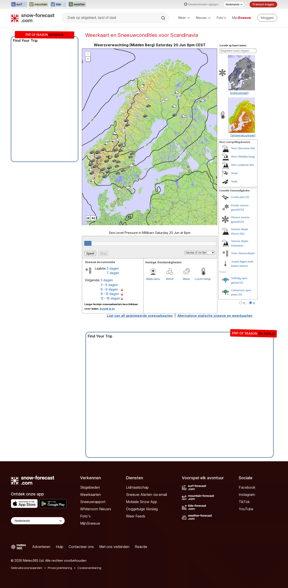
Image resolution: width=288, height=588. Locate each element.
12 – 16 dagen (110, 298)
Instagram (247, 494)
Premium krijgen (263, 4)
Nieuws (203, 18)
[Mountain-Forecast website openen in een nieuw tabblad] (38, 4)
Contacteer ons (81, 546)
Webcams (153, 279)
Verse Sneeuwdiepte (243, 253)
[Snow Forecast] (32, 17)
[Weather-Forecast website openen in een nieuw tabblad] (77, 4)
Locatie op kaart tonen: (233, 45)
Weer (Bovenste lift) (243, 148)
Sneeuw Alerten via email (146, 494)
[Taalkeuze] (234, 4)
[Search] (163, 18)
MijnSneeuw (90, 523)
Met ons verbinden (114, 546)
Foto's (221, 18)
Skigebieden (90, 487)
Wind (169, 279)
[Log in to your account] (267, 18)
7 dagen (113, 273)
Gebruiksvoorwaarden (26, 568)
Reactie (141, 546)
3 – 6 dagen (109, 285)
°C (244, 303)
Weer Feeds (135, 516)
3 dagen (113, 268)
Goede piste (238, 197)
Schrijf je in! (107, 308)
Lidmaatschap (137, 487)
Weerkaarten (90, 494)
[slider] (87, 243)
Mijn (241, 18)
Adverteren (41, 546)
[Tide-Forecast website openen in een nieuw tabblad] (58, 4)
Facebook (247, 487)
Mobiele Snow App (141, 501)
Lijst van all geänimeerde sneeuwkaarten (140, 315)
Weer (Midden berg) (243, 156)
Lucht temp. (203, 279)
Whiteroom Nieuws (95, 509)
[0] (247, 197)
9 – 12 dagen (110, 294)
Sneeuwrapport (92, 501)
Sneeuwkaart (239, 93)
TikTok (244, 501)
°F (254, 303)
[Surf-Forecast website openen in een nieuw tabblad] (19, 4)
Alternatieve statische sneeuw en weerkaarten (215, 315)
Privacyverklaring (60, 568)
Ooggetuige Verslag (142, 509)
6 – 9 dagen (109, 289)
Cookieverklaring (89, 568)
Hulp (59, 546)
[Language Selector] (38, 520)
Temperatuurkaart (242, 135)
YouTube (246, 509)
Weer (184, 18)
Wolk (234, 181)
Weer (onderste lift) (242, 164)
